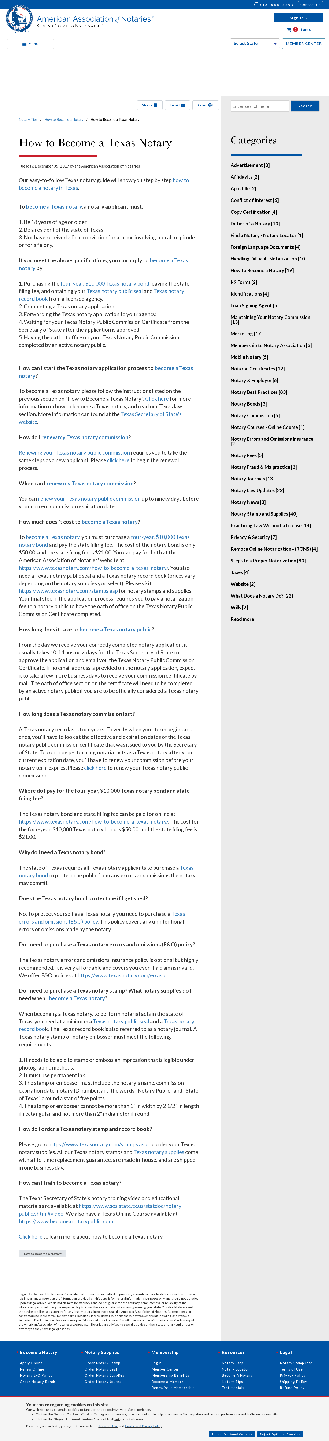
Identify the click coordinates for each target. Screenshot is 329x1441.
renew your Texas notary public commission (89, 498)
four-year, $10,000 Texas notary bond (104, 283)
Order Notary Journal (104, 1381)
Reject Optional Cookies (280, 1434)
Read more (242, 619)
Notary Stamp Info (296, 1363)
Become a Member (168, 1381)
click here (118, 460)
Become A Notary (237, 1375)
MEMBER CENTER (304, 43)
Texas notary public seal (115, 291)
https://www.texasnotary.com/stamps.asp (68, 590)
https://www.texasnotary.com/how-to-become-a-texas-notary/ (93, 568)
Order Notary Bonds (38, 1381)
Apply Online (31, 1363)
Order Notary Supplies (104, 1375)
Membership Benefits (170, 1375)
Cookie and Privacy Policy (143, 1426)
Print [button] (205, 105)
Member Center (165, 1369)
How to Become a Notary (64, 119)
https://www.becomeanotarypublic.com (66, 1221)
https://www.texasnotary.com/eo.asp (121, 975)
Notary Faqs (233, 1363)
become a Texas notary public (115, 629)
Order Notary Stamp (102, 1363)
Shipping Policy (293, 1381)
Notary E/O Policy (36, 1375)
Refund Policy (292, 1388)
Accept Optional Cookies (232, 1434)
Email (177, 105)
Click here (157, 398)
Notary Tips (28, 119)
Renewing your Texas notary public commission (74, 452)
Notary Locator (235, 1369)
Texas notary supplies (158, 1152)
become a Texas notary (54, 206)
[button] (298, 17)
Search (305, 106)
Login (157, 1363)
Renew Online (32, 1369)
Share (150, 105)
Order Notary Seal (101, 1369)
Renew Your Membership (173, 1388)
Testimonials (233, 1388)
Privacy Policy (293, 1375)
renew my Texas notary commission (84, 437)
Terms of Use (108, 1426)
